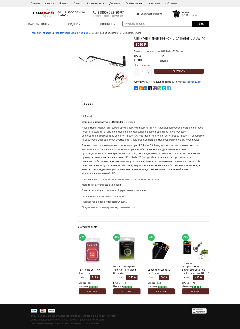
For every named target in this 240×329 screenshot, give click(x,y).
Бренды (64, 3)
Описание (87, 103)
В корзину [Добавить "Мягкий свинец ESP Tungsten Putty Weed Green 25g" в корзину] (127, 291)
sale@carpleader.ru (151, 13)
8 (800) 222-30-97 (110, 13)
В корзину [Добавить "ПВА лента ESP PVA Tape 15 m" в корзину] (92, 291)
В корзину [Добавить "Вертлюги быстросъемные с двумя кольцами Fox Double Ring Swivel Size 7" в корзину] (196, 291)
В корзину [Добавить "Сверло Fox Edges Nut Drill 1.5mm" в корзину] (161, 291)
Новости (49, 3)
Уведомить (179, 71)
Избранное (171, 3)
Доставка (114, 3)
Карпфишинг (193, 81)
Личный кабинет (135, 3)
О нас (78, 3)
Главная (35, 3)
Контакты (154, 3)
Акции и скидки (95, 3)
